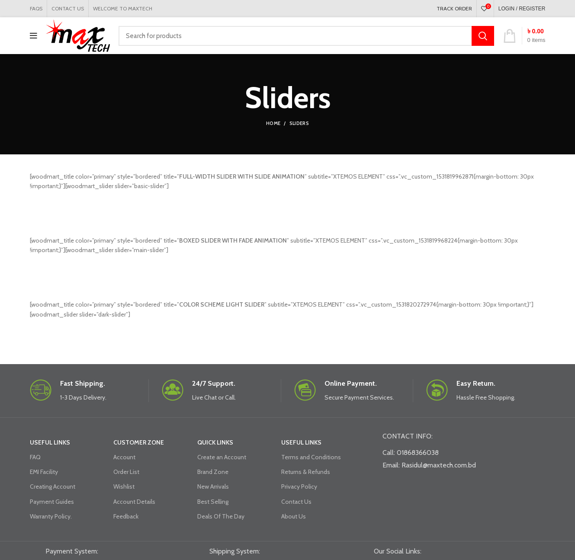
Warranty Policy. (51, 516)
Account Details (134, 502)
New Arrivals (213, 486)
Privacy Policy (299, 486)
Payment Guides (52, 502)
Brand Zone (212, 472)
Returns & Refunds (305, 472)
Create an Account (221, 457)
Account (124, 457)
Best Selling (212, 502)
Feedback (125, 516)
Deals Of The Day (220, 516)
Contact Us (296, 502)
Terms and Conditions (311, 457)
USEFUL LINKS (50, 442)
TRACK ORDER (454, 8)
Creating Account (52, 486)
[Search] (306, 36)
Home (273, 123)
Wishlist (124, 486)
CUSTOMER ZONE (138, 442)
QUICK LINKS (215, 442)
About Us (293, 516)
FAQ (35, 457)
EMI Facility (44, 472)
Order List (126, 472)
